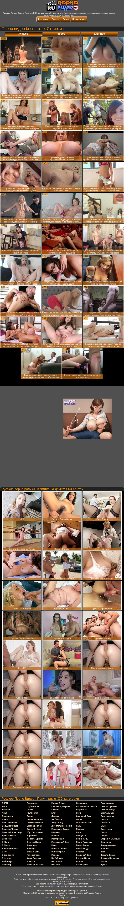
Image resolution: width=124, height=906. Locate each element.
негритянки (81, 810)
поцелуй (80, 852)
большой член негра (12, 832)
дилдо (30, 816)
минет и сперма (59, 848)
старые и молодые (110, 839)
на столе (56, 865)
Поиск (66, 19)
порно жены (82, 839)
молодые (56, 855)
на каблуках (57, 858)
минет (54, 845)
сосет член (106, 829)
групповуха (32, 813)
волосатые (32, 803)
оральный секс (83, 816)
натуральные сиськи (86, 806)
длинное (99, 33)
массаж (55, 835)
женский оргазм (35, 839)
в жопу (5, 842)
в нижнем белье (10, 848)
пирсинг (80, 829)
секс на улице (108, 810)
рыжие (79, 861)
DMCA (84, 891)
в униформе (8, 855)
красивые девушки (61, 806)
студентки (106, 842)
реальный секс (83, 855)
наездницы (81, 803)
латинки (55, 816)
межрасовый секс (60, 842)
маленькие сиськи (61, 829)
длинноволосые (35, 819)
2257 (77, 891)
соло (103, 826)
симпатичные (107, 816)
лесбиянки (57, 819)
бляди (5, 819)
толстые (105, 848)
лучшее (23, 33)
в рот (4, 852)
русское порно (83, 858)
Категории (43, 19)
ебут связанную (35, 832)
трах (103, 852)
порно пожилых (84, 842)
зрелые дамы (33, 852)
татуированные (108, 845)
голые (30, 810)
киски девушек (34, 858)
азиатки (6, 810)
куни (54, 813)
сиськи (104, 819)
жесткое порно (34, 842)
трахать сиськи (108, 855)
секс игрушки (107, 803)
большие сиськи (10, 826)
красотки (56, 810)
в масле (6, 845)
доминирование (34, 826)
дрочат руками (34, 829)
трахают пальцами (110, 858)
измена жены (33, 855)
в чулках (6, 858)
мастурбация (58, 839)
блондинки (7, 816)
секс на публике (109, 806)
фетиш (104, 861)
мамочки (56, 832)
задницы (31, 848)
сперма (104, 835)
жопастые (32, 845)
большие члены (10, 829)
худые (104, 865)
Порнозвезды (78, 19)
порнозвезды (82, 848)
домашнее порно (35, 823)
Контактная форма (46, 891)
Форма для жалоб (65, 891)
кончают (31, 861)
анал (4, 813)
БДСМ (5, 803)
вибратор (6, 865)
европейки (32, 835)
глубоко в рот (33, 806)
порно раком (82, 845)
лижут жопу (57, 823)
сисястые (105, 823)
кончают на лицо (35, 865)
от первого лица (84, 823)
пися (78, 832)
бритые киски (9, 835)
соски (104, 832)
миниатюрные (58, 852)
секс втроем (82, 865)
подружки (81, 835)
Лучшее (55, 19)
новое (61, 33)
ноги (78, 813)
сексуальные (107, 813)
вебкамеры (7, 861)
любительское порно (62, 826)
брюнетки (7, 839)
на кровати (57, 861)
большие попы (9, 823)
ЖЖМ (4, 806)
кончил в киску (59, 803)
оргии (79, 819)
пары (78, 826)
